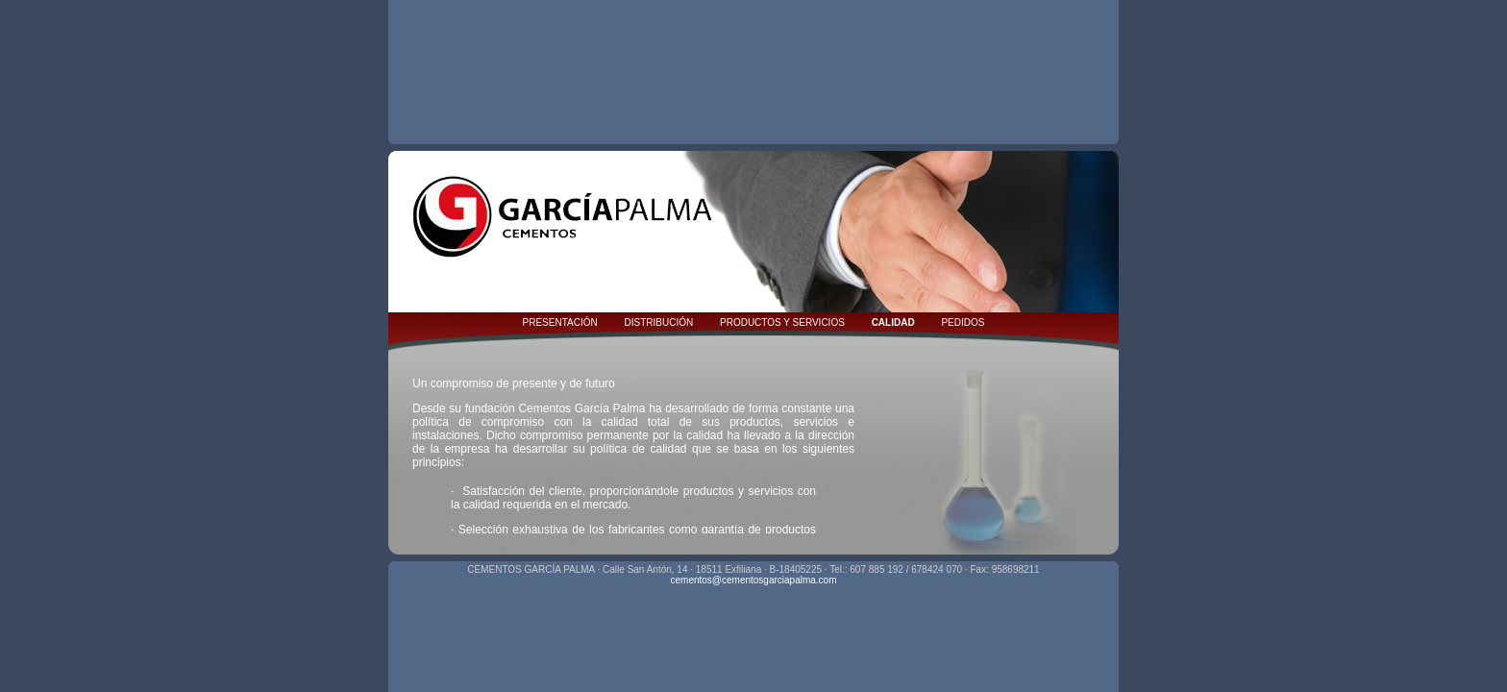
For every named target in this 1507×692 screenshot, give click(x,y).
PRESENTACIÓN (560, 322)
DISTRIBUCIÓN (659, 322)
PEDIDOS (962, 322)
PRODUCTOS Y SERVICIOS (782, 322)
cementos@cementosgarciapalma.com (753, 580)
